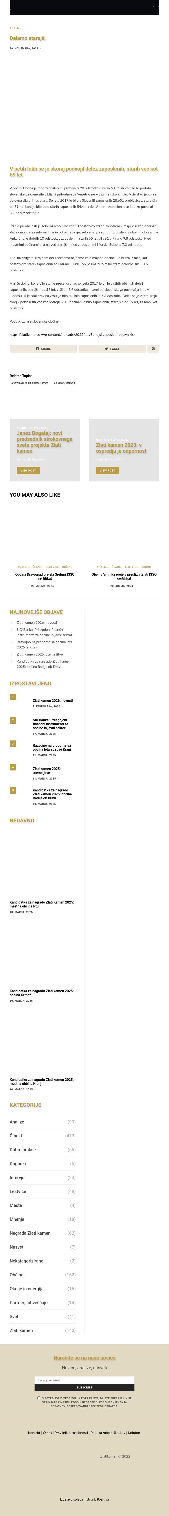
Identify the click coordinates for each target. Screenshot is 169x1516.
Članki (22, 428)
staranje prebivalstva (31, 383)
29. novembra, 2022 (24, 48)
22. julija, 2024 (121, 586)
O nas (47, 1432)
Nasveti (17, 1247)
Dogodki (18, 1163)
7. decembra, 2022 (109, 459)
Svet (14, 1316)
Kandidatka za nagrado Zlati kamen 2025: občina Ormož (42, 993)
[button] (158, 7)
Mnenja (17, 1219)
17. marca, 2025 (44, 733)
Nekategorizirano (26, 1261)
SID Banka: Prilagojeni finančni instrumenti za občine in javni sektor (44, 632)
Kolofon (134, 1432)
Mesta (16, 1205)
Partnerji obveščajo (29, 1302)
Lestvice (52, 567)
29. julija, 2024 (42, 586)
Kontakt (34, 1432)
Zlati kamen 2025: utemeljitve (40, 654)
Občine (67, 567)
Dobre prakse (23, 1149)
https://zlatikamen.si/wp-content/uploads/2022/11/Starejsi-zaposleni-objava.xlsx (72, 334)
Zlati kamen (39, 428)
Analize (15, 28)
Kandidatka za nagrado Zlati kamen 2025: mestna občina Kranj (42, 1082)
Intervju (17, 1177)
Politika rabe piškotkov (108, 1432)
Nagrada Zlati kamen (112, 440)
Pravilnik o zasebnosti (71, 1432)
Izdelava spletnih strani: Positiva (84, 1499)
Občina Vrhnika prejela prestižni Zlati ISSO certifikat (124, 576)
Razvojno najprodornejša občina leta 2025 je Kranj (44, 644)
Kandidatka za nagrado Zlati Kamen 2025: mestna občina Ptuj (42, 904)
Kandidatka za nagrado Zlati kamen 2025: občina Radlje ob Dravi (44, 664)
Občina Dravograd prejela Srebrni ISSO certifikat (44, 576)
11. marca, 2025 (44, 755)
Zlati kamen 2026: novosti (37, 622)
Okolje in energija (27, 1288)
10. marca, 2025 (44, 804)
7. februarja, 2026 (46, 706)
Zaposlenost (65, 383)
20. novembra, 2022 (31, 459)
